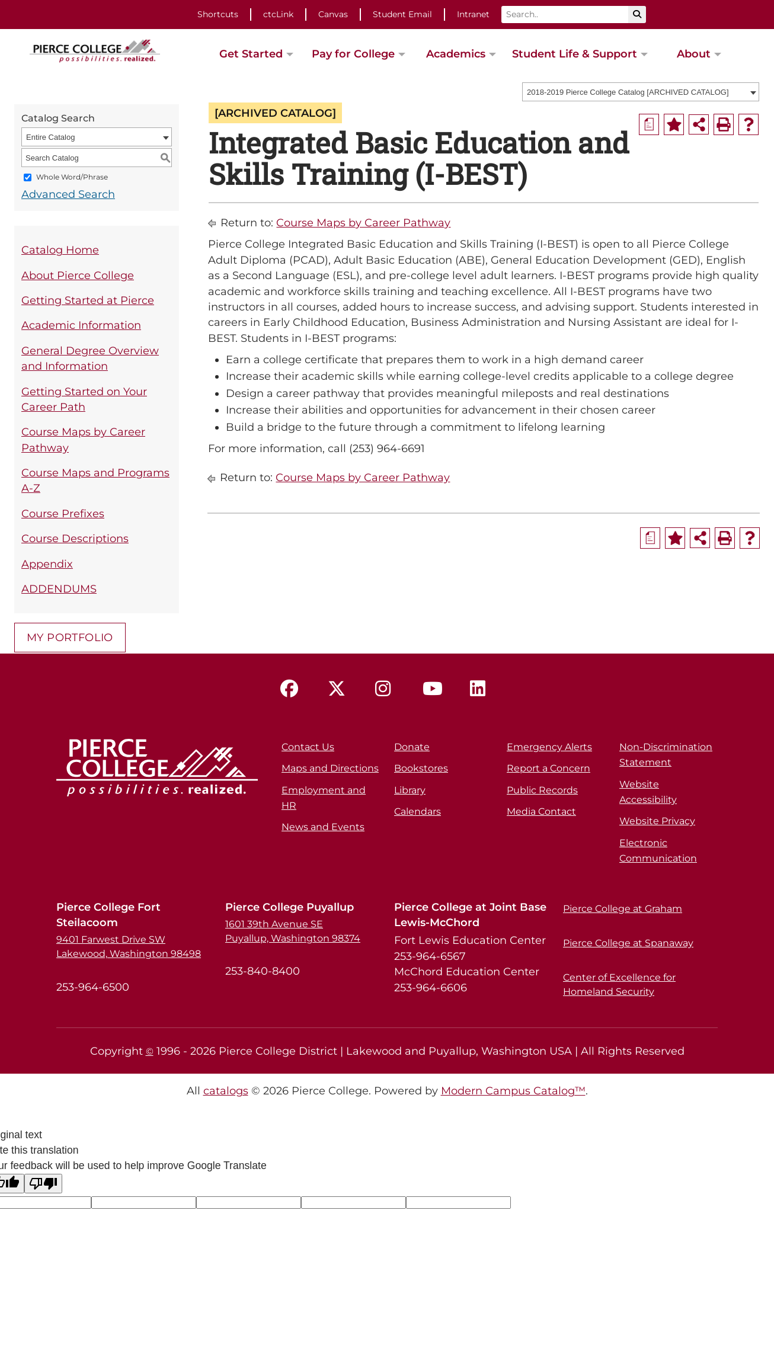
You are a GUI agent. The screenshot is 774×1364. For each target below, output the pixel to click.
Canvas (333, 14)
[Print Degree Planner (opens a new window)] (649, 124)
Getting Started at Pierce (87, 300)
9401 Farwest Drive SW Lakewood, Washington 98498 (128, 946)
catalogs (225, 1090)
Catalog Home (60, 250)
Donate (412, 747)
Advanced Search (68, 194)
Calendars (417, 811)
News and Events (323, 827)
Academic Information (81, 325)
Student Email (402, 14)
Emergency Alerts (549, 747)
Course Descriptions (75, 538)
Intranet (473, 14)
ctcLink (278, 14)
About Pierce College (77, 275)
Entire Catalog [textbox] (50, 137)
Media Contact (541, 811)
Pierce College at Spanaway (628, 943)
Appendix (47, 564)
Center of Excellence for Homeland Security (619, 984)
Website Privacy (657, 821)
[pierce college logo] (95, 50)
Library (410, 790)
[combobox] (640, 91)
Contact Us (308, 747)
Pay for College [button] (353, 53)
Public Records (542, 790)
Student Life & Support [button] (574, 53)
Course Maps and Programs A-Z (95, 480)
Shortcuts (217, 14)
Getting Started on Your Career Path (84, 399)
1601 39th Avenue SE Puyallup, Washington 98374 (292, 931)
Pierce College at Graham (622, 908)
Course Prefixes (62, 513)
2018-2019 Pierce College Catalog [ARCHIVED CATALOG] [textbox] (628, 92)
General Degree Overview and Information (90, 358)
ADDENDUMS (59, 588)
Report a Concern (548, 768)
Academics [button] (455, 53)
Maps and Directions (330, 768)
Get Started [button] (251, 53)
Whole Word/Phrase (72, 177)
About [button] (694, 53)
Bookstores (421, 768)
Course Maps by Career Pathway (83, 439)
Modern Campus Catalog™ (513, 1090)
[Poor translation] (43, 1183)
